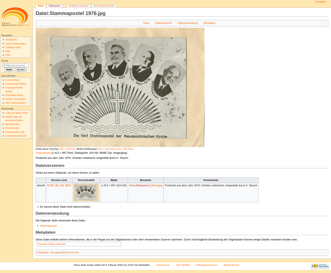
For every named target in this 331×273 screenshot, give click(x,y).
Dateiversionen (163, 23)
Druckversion (12, 128)
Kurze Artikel (12, 80)
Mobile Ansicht (231, 265)
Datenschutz (163, 265)
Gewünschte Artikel (15, 83)
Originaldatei (43, 152)
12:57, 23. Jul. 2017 (59, 185)
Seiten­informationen (16, 135)
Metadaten (209, 23)
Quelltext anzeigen (79, 5)
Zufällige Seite (13, 47)
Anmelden (320, 1)
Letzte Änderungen (15, 43)
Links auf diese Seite (16, 113)
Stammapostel (48, 225)
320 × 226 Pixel (106, 149)
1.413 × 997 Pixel (124, 149)
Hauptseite (11, 39)
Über (8, 55)
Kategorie (42, 252)
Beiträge (156, 185)
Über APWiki (183, 265)
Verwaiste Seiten (14, 95)
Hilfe (7, 51)
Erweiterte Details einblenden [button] (52, 244)
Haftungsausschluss (206, 265)
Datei (146, 23)
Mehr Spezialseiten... (16, 103)
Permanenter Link (14, 132)
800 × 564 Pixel (67, 149)
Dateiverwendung (188, 23)
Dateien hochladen (15, 99)
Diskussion (142, 185)
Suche (4, 60)
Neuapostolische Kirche (64, 252)
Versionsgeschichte (104, 5)
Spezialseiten (12, 124)
